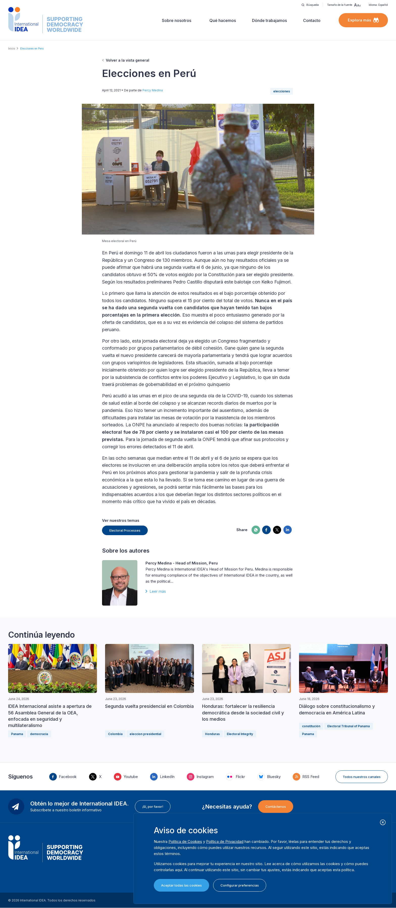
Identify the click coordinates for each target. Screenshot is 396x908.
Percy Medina (152, 90)
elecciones (281, 91)
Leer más (158, 591)
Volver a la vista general (127, 60)
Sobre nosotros (176, 20)
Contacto (311, 20)
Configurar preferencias (239, 885)
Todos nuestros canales (362, 777)
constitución (311, 726)
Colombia (115, 734)
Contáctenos (275, 807)
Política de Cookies (185, 841)
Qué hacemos (222, 20)
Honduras (212, 734)
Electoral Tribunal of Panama (348, 726)
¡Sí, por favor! (152, 807)
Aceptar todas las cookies (181, 885)
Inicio (11, 48)
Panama (17, 734)
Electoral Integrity (240, 734)
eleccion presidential (145, 734)
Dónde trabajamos (269, 20)
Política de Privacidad (224, 841)
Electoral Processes (124, 530)
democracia (39, 734)
